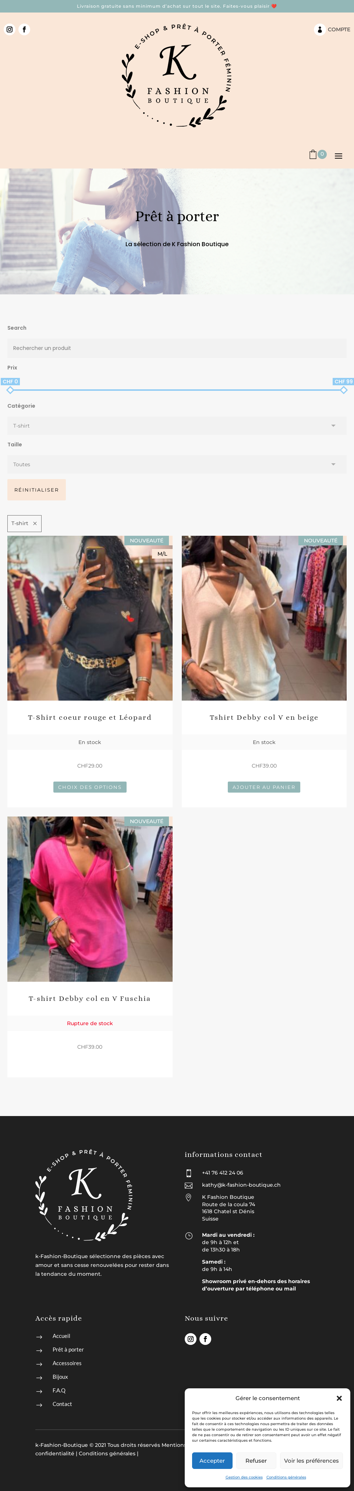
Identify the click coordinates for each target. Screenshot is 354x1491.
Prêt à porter (68, 1349)
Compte (339, 29)
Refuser (256, 1460)
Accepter (212, 1460)
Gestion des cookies (244, 1477)
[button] (339, 1398)
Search (16, 328)
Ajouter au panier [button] (264, 787)
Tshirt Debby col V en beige (264, 717)
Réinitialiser (36, 490)
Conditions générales (286, 1477)
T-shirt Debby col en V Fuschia (90, 998)
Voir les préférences (311, 1460)
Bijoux (60, 1376)
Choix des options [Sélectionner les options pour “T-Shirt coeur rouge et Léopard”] (90, 787)
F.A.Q (59, 1390)
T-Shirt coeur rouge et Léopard (90, 717)
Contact (62, 1403)
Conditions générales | (108, 1453)
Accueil (61, 1335)
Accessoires (67, 1363)
